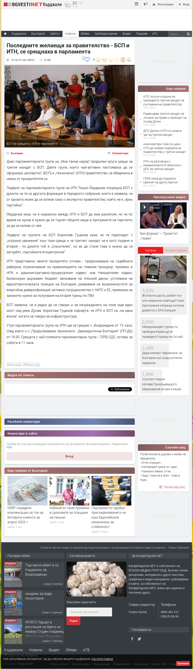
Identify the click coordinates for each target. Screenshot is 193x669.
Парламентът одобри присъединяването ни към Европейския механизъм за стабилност (109, 517)
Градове (141, 33)
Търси (73, 620)
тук (9, 447)
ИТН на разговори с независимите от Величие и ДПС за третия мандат (162, 165)
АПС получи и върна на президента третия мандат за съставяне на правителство (163, 100)
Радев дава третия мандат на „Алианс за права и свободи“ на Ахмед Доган (165, 117)
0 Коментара (120, 153)
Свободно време (105, 33)
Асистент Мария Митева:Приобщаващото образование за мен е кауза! (161, 384)
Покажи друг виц (172, 487)
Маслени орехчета (81, 602)
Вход (69, 456)
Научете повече (102, 659)
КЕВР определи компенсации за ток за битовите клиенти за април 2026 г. (25, 514)
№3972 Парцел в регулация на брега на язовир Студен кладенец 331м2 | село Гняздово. (44, 629)
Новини (70, 33)
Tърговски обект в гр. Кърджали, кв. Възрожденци (42, 570)
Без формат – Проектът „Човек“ (159, 235)
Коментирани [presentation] (176, 250)
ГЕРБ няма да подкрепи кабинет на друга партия (160, 180)
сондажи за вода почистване (38, 595)
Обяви (71, 649)
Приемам (183, 663)
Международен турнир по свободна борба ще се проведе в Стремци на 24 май (162, 332)
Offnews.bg (31, 365)
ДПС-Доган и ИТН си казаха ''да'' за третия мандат (162, 132)
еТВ (86, 649)
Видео (54, 649)
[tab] (150, 252)
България (17, 153)
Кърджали (13, 649)
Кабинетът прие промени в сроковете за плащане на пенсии (69, 512)
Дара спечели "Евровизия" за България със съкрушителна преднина (162, 358)
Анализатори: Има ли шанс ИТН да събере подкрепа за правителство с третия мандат (164, 148)
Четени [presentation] (150, 250)
